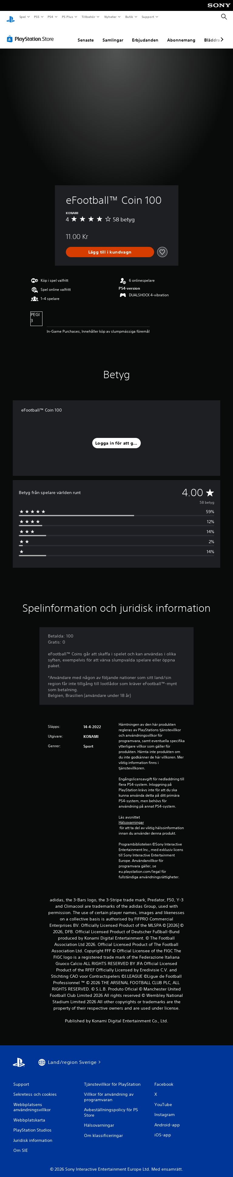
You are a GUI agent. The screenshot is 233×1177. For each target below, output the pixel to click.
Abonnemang (181, 34)
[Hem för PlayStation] (10, 17)
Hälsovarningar (131, 816)
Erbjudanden (145, 34)
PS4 (51, 17)
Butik (129, 17)
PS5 (37, 17)
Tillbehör (89, 17)
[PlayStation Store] (31, 33)
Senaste (86, 34)
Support (147, 17)
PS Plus (67, 17)
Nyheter (110, 17)
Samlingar (113, 34)
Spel (22, 17)
